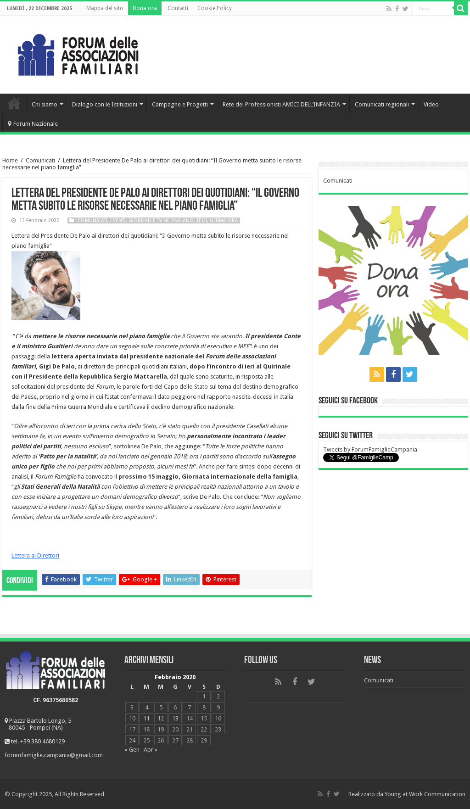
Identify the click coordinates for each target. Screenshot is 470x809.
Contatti (178, 8)
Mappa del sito (104, 8)
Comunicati (40, 160)
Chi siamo (44, 104)
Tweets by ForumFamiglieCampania (370, 449)
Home (14, 103)
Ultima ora (224, 220)
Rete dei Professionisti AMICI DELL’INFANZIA (281, 104)
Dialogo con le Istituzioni (104, 104)
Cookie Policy (214, 8)
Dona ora (145, 8)
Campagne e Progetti (180, 104)
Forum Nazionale (33, 123)
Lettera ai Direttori (35, 555)
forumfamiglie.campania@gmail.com (54, 755)
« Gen (132, 749)
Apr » (150, 749)
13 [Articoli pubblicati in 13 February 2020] (175, 718)
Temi (201, 220)
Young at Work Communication (425, 794)
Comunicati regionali (382, 104)
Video (431, 104)
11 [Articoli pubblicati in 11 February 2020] (146, 718)
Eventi (118, 220)
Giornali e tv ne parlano (161, 220)
